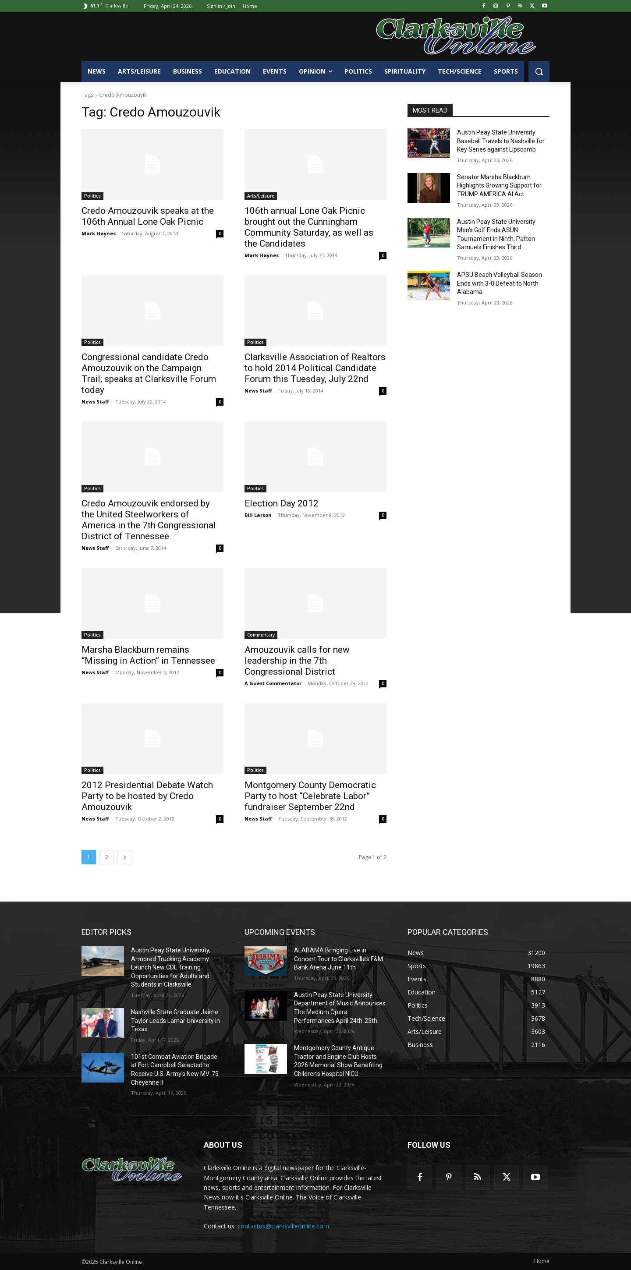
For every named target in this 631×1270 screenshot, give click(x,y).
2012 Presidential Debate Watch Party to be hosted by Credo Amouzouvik (147, 796)
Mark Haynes (99, 233)
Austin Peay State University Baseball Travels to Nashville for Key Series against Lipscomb (501, 141)
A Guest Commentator (273, 683)
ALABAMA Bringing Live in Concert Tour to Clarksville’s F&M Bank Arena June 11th (338, 959)
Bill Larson (258, 515)
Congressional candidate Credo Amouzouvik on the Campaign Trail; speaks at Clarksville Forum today (149, 373)
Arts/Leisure (260, 196)
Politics (92, 196)
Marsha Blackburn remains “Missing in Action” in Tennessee (148, 655)
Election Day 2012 (282, 503)
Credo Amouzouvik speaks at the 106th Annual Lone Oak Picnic (148, 216)
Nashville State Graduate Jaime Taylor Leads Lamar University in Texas (175, 1020)
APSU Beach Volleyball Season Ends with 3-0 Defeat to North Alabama (499, 283)
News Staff (95, 401)
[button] (538, 71)
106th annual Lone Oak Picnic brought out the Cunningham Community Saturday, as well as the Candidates (309, 227)
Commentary (261, 635)
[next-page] (124, 857)
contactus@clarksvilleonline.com (283, 1226)
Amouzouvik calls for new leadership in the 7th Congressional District (297, 660)
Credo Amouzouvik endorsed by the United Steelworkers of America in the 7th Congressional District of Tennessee (149, 519)
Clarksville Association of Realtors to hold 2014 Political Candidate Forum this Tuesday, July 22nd (315, 368)
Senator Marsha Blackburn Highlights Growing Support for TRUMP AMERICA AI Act (499, 185)
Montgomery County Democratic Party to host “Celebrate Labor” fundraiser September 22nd (310, 796)
